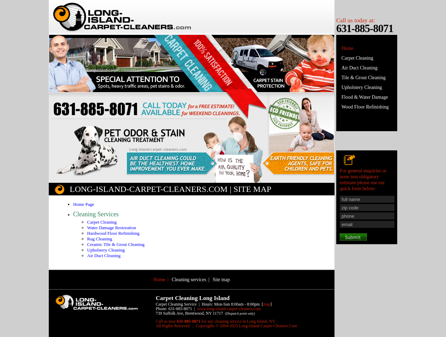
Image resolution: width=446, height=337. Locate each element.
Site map (221, 279)
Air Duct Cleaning (104, 255)
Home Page (83, 204)
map (266, 304)
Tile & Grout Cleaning (363, 77)
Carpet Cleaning (102, 222)
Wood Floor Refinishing (365, 107)
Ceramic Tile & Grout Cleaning (116, 244)
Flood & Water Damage (364, 97)
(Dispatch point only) (240, 313)
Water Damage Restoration (111, 227)
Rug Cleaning (99, 238)
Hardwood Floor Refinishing (113, 233)
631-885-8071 (364, 28)
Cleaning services (189, 279)
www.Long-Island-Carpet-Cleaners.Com (229, 308)
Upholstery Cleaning (106, 250)
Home (347, 48)
